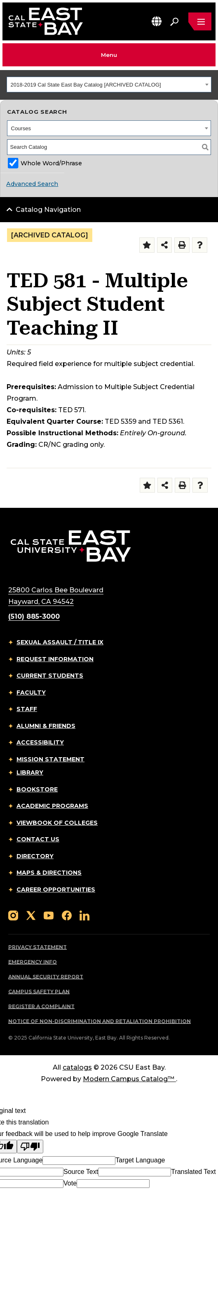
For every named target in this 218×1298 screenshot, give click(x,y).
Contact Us (37, 839)
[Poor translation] (30, 1146)
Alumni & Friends (45, 726)
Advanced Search (32, 184)
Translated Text (193, 1171)
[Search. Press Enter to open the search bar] (174, 21)
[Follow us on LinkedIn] (84, 915)
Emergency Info (32, 962)
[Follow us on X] (31, 915)
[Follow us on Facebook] (67, 915)
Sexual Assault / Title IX (59, 642)
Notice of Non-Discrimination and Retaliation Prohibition (99, 1021)
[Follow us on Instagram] (13, 915)
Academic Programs (52, 806)
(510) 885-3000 (34, 616)
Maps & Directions (49, 872)
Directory (35, 856)
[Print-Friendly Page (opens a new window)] (182, 245)
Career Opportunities (55, 889)
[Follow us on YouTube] (49, 915)
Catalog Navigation (48, 210)
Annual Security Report (45, 977)
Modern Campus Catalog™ (129, 1079)
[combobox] (109, 84)
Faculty (31, 692)
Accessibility (40, 742)
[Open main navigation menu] (199, 21)
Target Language (140, 1160)
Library (29, 772)
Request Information (55, 659)
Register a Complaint (41, 1006)
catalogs (77, 1067)
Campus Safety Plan (39, 991)
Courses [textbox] (21, 128)
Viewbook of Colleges (57, 822)
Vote (70, 1183)
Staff (26, 709)
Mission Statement (50, 759)
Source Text (80, 1171)
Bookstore (37, 789)
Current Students (49, 675)
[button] (157, 21)
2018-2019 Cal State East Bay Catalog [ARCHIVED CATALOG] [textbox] (86, 85)
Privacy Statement (37, 947)
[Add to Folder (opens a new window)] (147, 245)
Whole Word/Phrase (51, 163)
